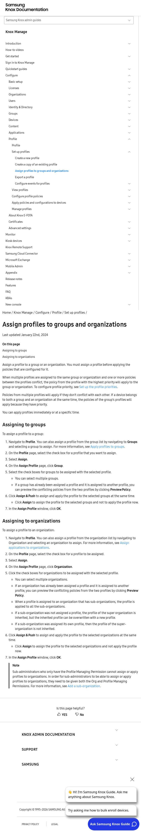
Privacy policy (30, 824)
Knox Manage (23, 312)
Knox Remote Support (19, 247)
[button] (48, 729)
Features (11, 285)
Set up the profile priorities (98, 387)
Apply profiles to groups (107, 446)
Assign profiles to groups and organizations (41, 171)
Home (6, 312)
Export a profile (24, 177)
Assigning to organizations (18, 357)
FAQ (8, 292)
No (79, 714)
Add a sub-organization (84, 686)
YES (62, 714)
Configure (42, 312)
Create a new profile (27, 158)
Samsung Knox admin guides (23, 20)
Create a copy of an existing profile (36, 164)
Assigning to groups (14, 350)
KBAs (9, 298)
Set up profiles (74, 312)
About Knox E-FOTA (21, 215)
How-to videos (15, 50)
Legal (54, 824)
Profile (16, 145)
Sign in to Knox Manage (20, 63)
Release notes (14, 279)
